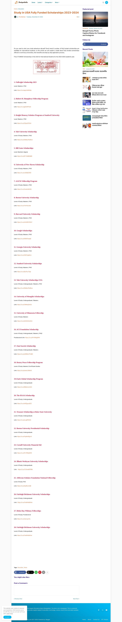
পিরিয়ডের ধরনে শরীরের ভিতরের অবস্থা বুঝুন (98, 86)
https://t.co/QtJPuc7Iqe (24, 271)
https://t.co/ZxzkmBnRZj (24, 189)
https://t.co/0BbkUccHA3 (24, 387)
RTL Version (104, 619)
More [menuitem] (56, 2)
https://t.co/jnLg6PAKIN (24, 420)
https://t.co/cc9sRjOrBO (24, 173)
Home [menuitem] (33, 2)
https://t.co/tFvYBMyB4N (32, 337)
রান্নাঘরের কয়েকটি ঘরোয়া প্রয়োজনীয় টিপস (95, 72)
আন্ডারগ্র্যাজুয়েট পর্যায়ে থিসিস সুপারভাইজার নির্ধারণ (99, 117)
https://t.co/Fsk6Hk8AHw (24, 502)
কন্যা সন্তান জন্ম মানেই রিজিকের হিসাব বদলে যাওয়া (99, 94)
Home (15, 9)
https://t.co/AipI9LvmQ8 (24, 486)
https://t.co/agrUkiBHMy (24, 90)
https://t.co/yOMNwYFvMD (25, 354)
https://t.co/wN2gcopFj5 (24, 403)
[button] (103, 2)
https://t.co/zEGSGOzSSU (24, 321)
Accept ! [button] (7, 617)
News (25, 567)
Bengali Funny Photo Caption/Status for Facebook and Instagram (94, 33)
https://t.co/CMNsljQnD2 (24, 304)
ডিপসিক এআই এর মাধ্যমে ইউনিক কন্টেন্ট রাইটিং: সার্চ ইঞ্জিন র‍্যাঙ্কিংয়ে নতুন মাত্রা (99, 102)
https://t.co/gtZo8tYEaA (24, 107)
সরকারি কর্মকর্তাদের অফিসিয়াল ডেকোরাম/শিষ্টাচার (100, 124)
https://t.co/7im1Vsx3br (24, 205)
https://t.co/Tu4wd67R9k (25, 469)
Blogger (48, 619)
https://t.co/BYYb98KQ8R (24, 156)
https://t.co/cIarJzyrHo (23, 519)
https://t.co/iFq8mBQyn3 (24, 436)
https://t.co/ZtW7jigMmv (24, 255)
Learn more (10, 613)
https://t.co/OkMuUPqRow (25, 140)
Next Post (75, 598)
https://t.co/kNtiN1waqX (24, 238)
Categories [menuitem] (48, 2)
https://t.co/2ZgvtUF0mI (24, 123)
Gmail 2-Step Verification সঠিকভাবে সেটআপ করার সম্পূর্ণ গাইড (100, 110)
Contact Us (96, 619)
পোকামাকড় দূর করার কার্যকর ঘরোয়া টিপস (99, 78)
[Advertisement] (46, 33)
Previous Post (18, 598)
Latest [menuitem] (40, 2)
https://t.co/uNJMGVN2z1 (24, 222)
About (89, 619)
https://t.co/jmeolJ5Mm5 (24, 370)
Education (21, 9)
